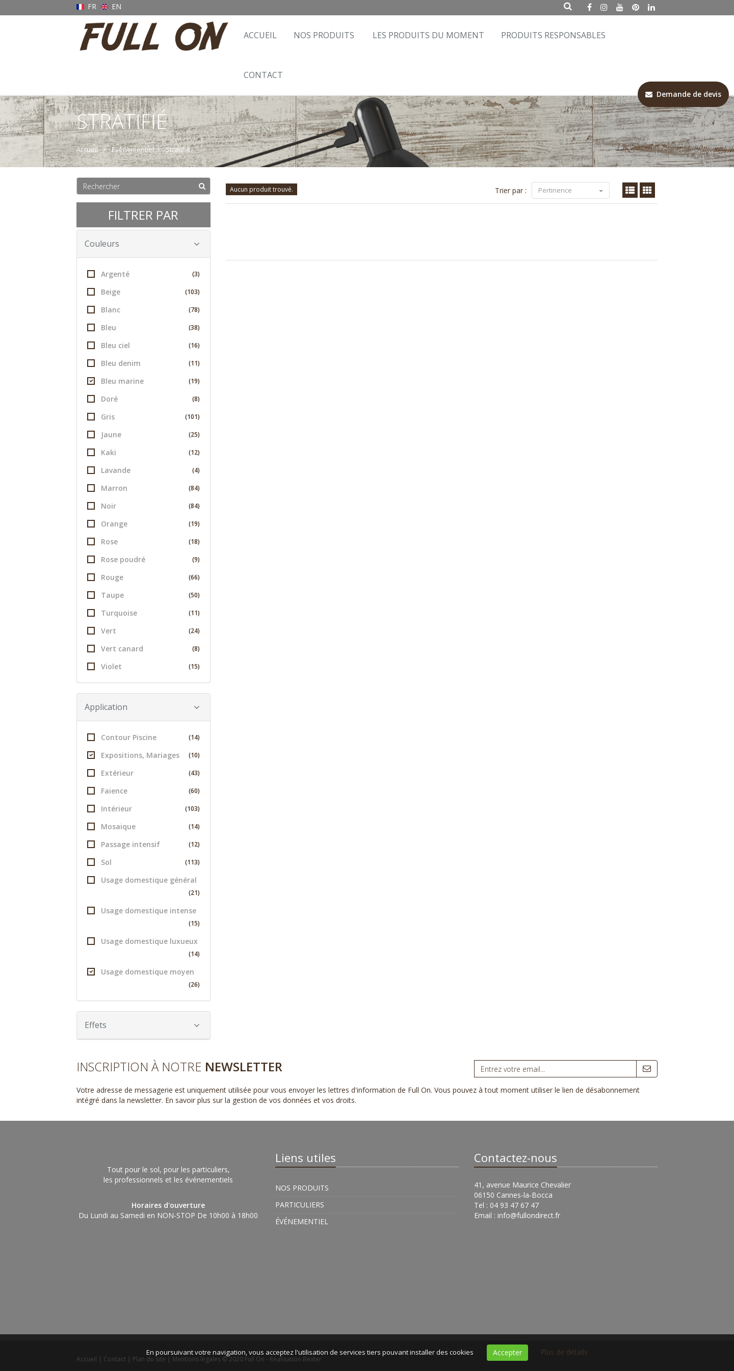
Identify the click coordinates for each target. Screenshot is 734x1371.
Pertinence (570, 190)
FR (87, 6)
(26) (194, 984)
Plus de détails (564, 1352)
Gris (143, 416)
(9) (196, 559)
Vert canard (143, 648)
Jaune (143, 434)
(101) (192, 416)
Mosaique (143, 826)
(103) (192, 291)
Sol (143, 862)
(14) (194, 737)
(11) (194, 363)
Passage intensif (143, 844)
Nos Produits (324, 35)
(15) (194, 666)
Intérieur (143, 808)
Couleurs (142, 243)
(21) (194, 892)
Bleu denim (143, 363)
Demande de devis (683, 94)
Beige (143, 291)
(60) (194, 790)
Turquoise (143, 613)
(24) (194, 630)
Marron (143, 488)
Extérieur (143, 773)
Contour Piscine (143, 737)
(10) (194, 755)
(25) (194, 434)
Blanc (143, 309)
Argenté (143, 274)
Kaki (143, 452)
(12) (194, 452)
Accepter (507, 1352)
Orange (143, 523)
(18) (194, 541)
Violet (143, 666)
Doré (143, 398)
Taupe (143, 595)
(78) (194, 309)
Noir (143, 505)
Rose (143, 541)
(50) (194, 595)
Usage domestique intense (143, 918)
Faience (143, 790)
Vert (143, 630)
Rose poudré (143, 559)
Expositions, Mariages (143, 755)
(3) (196, 274)
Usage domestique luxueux (143, 948)
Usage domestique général (143, 887)
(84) (194, 488)
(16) (194, 345)
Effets (142, 1025)
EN (111, 6)
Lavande (143, 470)
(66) (194, 577)
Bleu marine (143, 381)
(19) (194, 381)
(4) (196, 470)
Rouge (143, 577)
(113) (192, 862)
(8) (196, 398)
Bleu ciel (143, 345)
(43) (194, 773)
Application (142, 707)
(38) (194, 327)
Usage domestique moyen (143, 979)
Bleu (143, 327)
